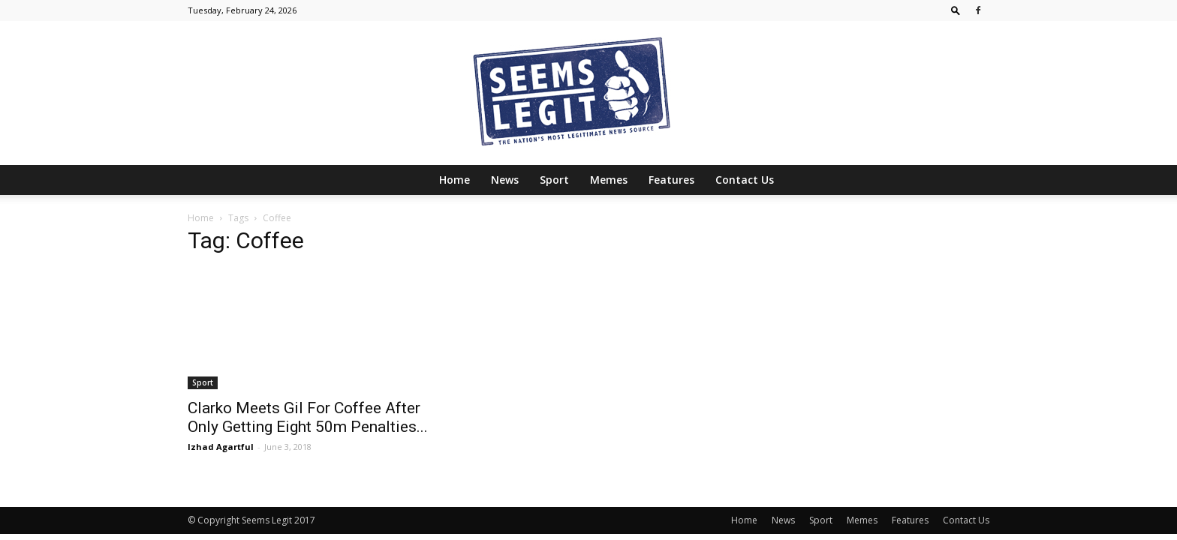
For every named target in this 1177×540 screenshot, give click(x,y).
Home (454, 179)
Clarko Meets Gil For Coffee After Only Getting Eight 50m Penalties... (308, 417)
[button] (955, 10)
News (505, 179)
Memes (609, 179)
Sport (554, 179)
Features (671, 179)
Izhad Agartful (221, 446)
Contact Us (744, 179)
